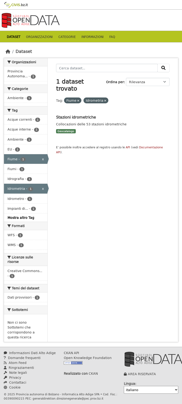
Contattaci (15, 382)
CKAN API (71, 352)
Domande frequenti (22, 357)
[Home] (8, 51)
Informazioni (92, 36)
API (128, 147)
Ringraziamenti (19, 367)
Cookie (12, 387)
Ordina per (115, 81)
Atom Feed (15, 362)
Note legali (15, 372)
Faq (112, 36)
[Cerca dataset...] (107, 68)
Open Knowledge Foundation (88, 357)
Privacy (12, 377)
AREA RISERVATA (142, 373)
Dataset (13, 36)
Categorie (67, 36)
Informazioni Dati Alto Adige (30, 352)
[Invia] (163, 68)
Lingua (129, 383)
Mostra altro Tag (21, 217)
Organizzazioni (39, 36)
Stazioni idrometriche (76, 117)
